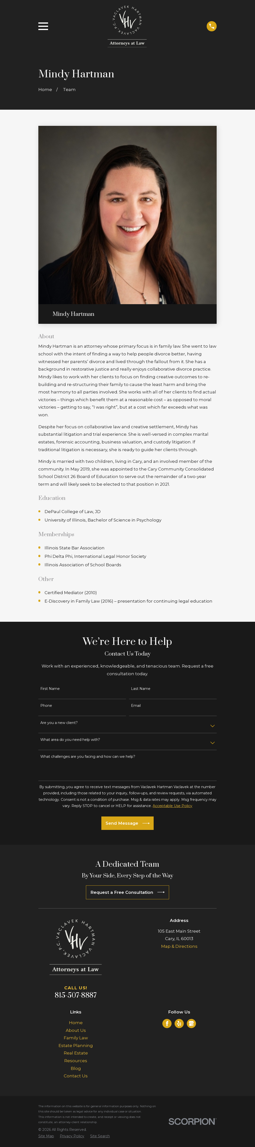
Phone (46, 706)
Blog (76, 1068)
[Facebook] (167, 1023)
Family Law (76, 1037)
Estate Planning (76, 1045)
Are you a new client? (59, 723)
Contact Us (76, 1075)
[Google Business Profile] (191, 1023)
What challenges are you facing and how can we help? (87, 757)
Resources (75, 1060)
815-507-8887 (76, 995)
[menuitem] (46, 1136)
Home (76, 1022)
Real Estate (76, 1053)
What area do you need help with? (70, 740)
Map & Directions (179, 946)
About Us (76, 1030)
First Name (50, 689)
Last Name (140, 689)
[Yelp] (179, 1023)
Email (136, 706)
